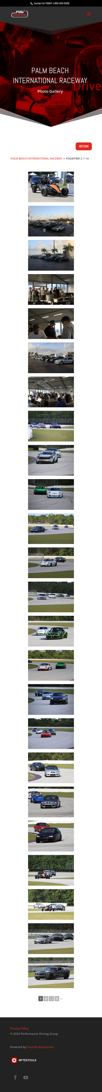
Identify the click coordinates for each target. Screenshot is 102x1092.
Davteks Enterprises (40, 1047)
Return (83, 146)
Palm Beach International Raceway (36, 158)
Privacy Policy (19, 1028)
